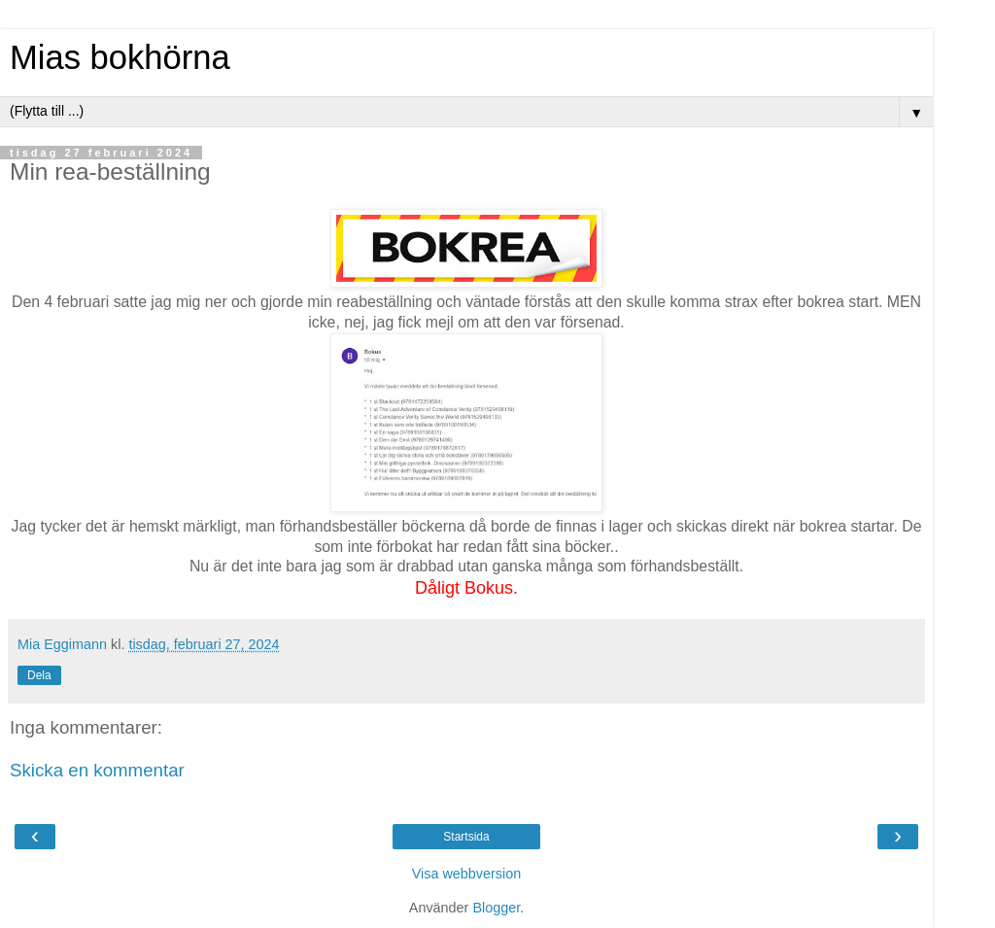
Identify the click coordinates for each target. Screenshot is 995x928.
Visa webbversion (467, 873)
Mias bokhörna (120, 57)
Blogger (496, 907)
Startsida (466, 836)
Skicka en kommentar (97, 770)
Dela (39, 675)
